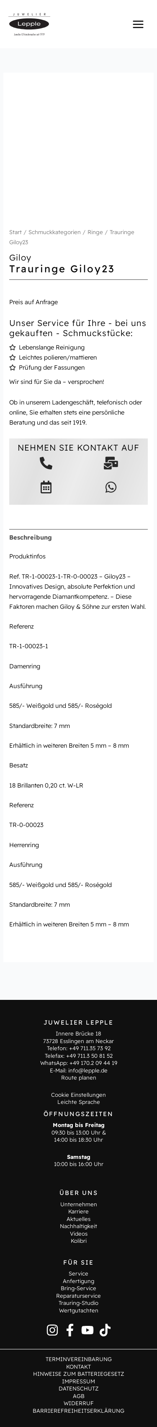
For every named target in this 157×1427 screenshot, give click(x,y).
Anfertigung (78, 1281)
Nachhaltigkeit (78, 1226)
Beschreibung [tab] (30, 537)
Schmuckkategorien (54, 232)
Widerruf (79, 1403)
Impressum (78, 1381)
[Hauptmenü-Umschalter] (138, 23)
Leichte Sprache (78, 1101)
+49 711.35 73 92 (90, 1048)
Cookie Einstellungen (78, 1094)
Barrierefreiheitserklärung (78, 1410)
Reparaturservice (78, 1295)
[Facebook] (70, 1330)
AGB (79, 1396)
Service (78, 1273)
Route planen (78, 1077)
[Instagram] (52, 1330)
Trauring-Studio (78, 1302)
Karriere (78, 1211)
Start (15, 232)
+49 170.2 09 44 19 (93, 1062)
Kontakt (78, 1366)
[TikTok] (105, 1330)
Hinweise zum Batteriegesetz (78, 1373)
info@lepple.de (88, 1070)
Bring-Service (78, 1288)
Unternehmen (78, 1204)
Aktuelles (78, 1219)
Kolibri (79, 1240)
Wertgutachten (78, 1310)
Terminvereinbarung (79, 1359)
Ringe (95, 232)
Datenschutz (79, 1388)
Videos (79, 1233)
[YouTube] (87, 1330)
